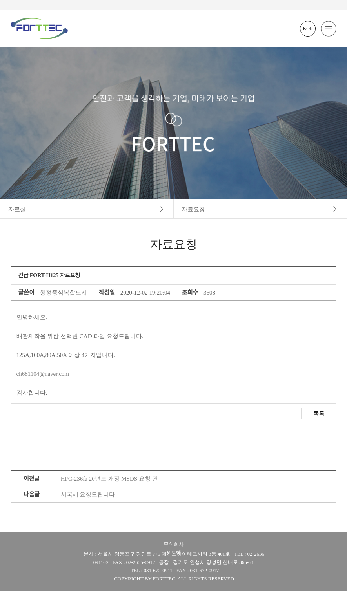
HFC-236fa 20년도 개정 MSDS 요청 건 (109, 479)
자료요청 (193, 209)
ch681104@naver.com (42, 374)
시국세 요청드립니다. (89, 494)
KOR (308, 28)
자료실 (17, 209)
